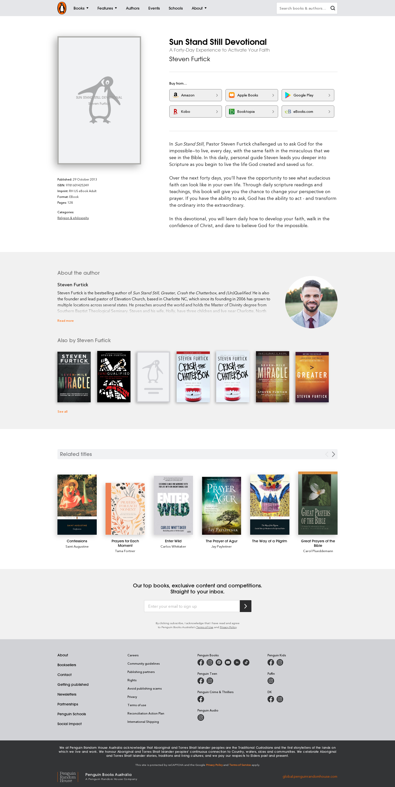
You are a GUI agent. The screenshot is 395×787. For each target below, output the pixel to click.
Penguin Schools (71, 714)
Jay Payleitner (221, 546)
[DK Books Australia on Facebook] (271, 699)
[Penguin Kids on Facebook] (271, 662)
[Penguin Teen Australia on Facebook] (201, 680)
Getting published (73, 684)
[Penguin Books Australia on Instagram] (210, 662)
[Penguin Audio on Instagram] (201, 717)
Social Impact (69, 724)
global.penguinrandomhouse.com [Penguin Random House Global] (310, 776)
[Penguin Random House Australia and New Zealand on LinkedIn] (237, 662)
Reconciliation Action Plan (145, 713)
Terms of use (136, 705)
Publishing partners (141, 671)
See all (62, 411)
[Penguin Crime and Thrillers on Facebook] (201, 699)
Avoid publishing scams (144, 688)
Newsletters (66, 694)
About (62, 655)
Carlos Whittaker (173, 546)
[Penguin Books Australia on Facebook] (201, 662)
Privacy (132, 696)
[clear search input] (333, 9)
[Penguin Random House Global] (71, 776)
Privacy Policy (228, 627)
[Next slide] (333, 454)
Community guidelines (143, 663)
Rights (132, 680)
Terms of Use (204, 627)
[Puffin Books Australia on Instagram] (271, 680)
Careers (133, 655)
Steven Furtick (189, 59)
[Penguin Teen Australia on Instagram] (210, 680)
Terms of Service (240, 765)
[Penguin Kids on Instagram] (280, 662)
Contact (64, 674)
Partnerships (67, 704)
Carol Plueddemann (318, 550)
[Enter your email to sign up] (192, 606)
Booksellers (66, 665)
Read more (65, 320)
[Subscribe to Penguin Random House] (245, 606)
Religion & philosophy (73, 218)
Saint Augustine (77, 546)
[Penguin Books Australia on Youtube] (228, 662)
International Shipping (143, 721)
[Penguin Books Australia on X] (219, 662)
